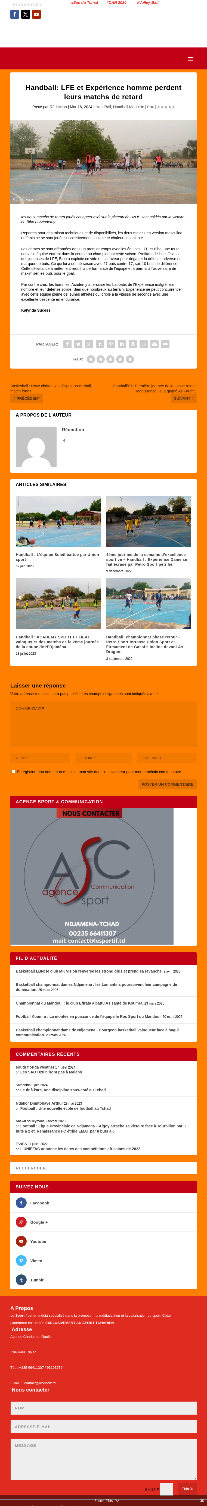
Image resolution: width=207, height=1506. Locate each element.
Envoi (187, 1489)
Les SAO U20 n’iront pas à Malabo (51, 1072)
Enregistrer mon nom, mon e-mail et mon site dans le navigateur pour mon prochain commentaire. (99, 772)
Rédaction (58, 107)
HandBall (103, 107)
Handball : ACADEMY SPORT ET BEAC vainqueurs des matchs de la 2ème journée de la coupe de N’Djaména (57, 642)
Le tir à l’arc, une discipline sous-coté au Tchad (63, 1090)
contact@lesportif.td (39, 1383)
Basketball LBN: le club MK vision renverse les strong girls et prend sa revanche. (89, 971)
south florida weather (35, 1067)
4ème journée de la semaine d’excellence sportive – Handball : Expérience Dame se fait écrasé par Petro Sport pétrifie (146, 559)
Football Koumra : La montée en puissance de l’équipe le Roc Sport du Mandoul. (89, 1016)
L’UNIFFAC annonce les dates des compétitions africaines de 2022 (80, 1149)
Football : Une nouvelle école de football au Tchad (65, 1108)
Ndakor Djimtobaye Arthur (39, 1103)
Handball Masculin (128, 107)
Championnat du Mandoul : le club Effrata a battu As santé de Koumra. (79, 1003)
